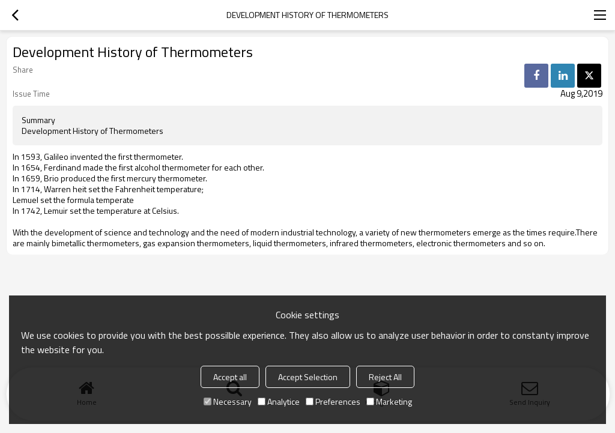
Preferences (333, 401)
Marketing (389, 401)
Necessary (228, 401)
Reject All (385, 377)
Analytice (279, 401)
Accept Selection (308, 377)
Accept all (230, 377)
